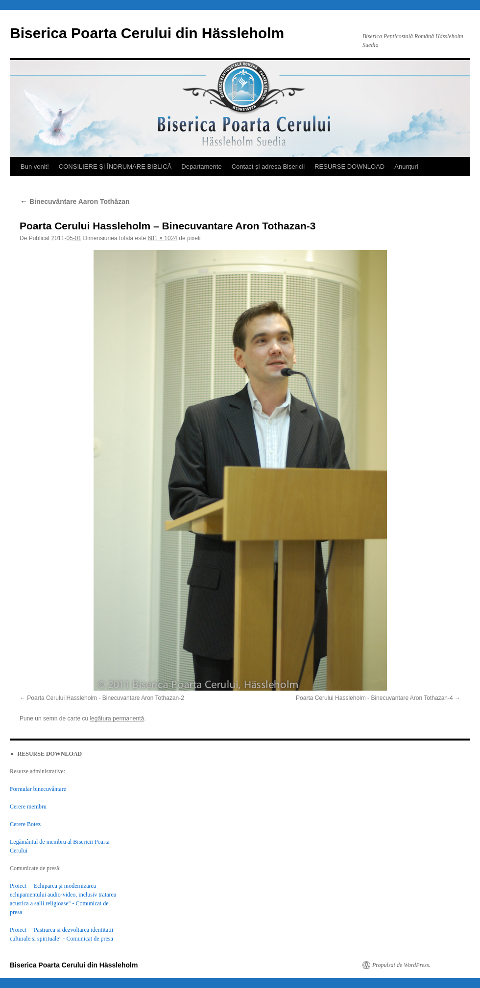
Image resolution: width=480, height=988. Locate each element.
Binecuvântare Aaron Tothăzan (74, 201)
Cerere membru (28, 806)
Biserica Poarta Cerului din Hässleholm (147, 33)
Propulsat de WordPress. (401, 965)
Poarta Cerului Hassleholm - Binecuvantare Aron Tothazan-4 (374, 698)
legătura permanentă (117, 718)
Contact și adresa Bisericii (268, 166)
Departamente (201, 166)
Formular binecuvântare (38, 789)
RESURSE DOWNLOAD (349, 166)
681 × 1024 (162, 238)
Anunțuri (406, 166)
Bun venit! (35, 166)
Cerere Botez (25, 824)
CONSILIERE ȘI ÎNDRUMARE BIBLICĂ (115, 166)
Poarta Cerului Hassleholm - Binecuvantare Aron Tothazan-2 (105, 698)
